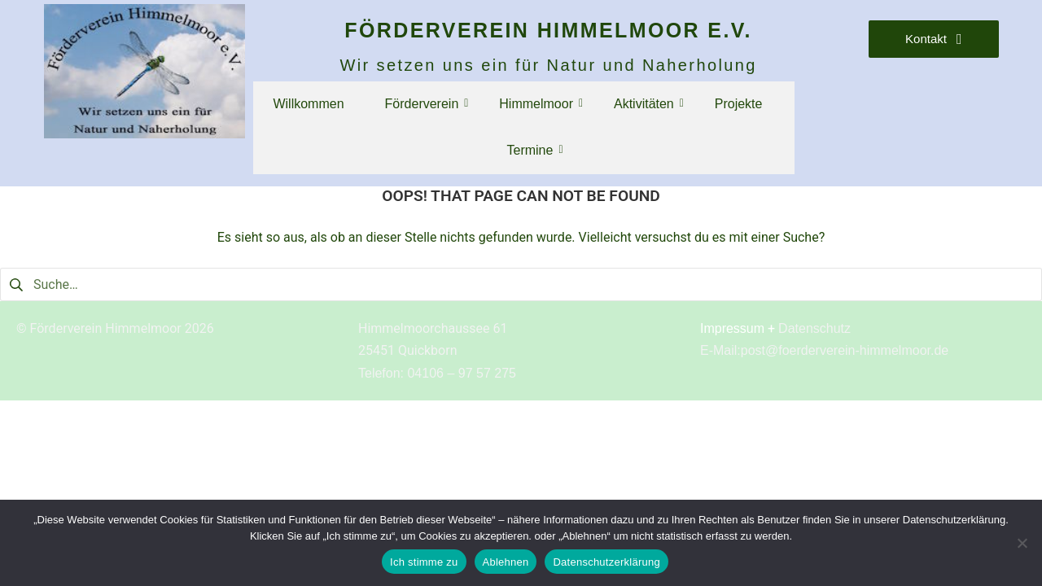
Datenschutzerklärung (606, 562)
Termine (534, 150)
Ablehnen (506, 562)
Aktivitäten (648, 104)
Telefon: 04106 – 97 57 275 (437, 373)
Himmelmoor (540, 104)
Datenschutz (814, 328)
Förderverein (426, 104)
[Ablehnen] (1022, 543)
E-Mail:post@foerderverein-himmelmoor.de (824, 350)
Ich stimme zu (424, 562)
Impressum (732, 328)
